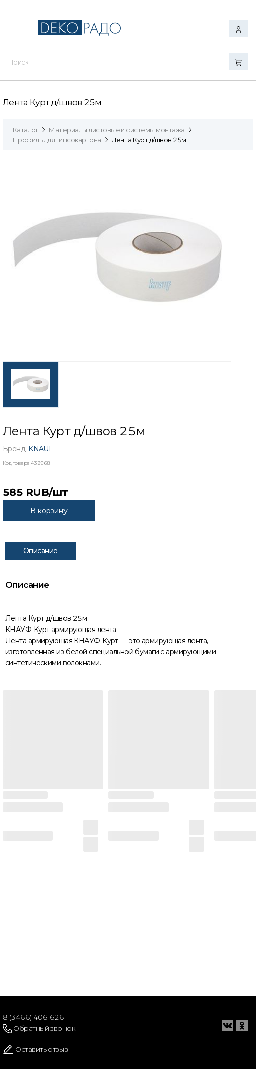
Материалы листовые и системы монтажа (116, 129)
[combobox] (63, 64)
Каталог (25, 129)
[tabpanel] (117, 256)
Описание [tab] (40, 550)
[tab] (30, 384)
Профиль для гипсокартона (57, 140)
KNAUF (40, 448)
